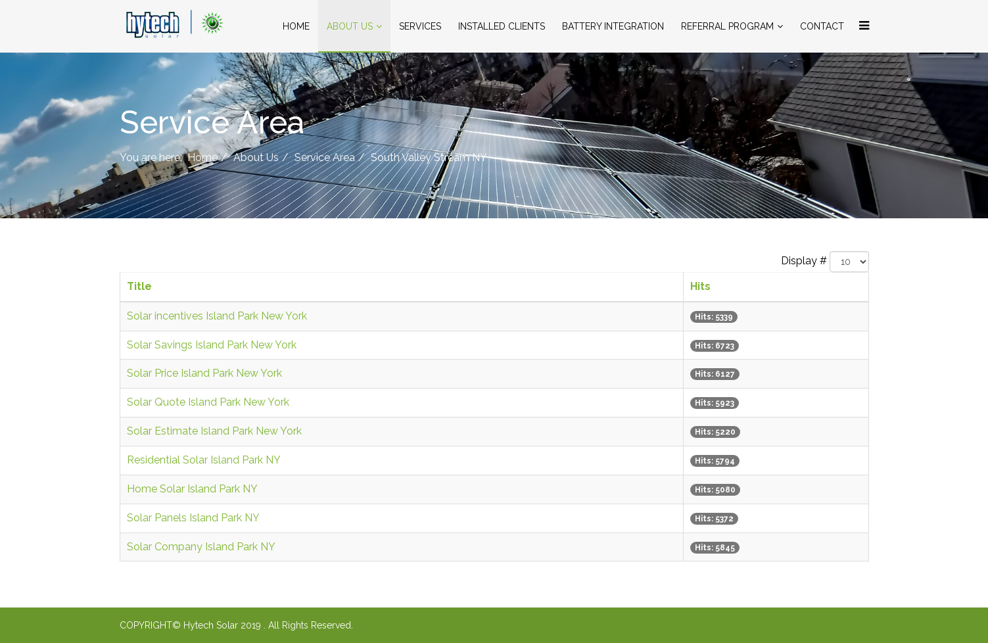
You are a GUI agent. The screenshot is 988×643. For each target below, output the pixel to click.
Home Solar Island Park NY (192, 489)
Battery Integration (613, 26)
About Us (350, 26)
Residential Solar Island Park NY (204, 460)
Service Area (324, 157)
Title (139, 286)
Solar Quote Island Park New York (208, 402)
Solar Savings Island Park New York (211, 345)
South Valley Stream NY (429, 157)
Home (296, 26)
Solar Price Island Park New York (204, 373)
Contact (822, 26)
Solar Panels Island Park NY (193, 518)
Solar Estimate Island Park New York (214, 431)
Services (420, 26)
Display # (804, 260)
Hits (700, 286)
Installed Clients (501, 26)
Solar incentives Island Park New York (217, 316)
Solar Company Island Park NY (201, 546)
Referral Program (727, 26)
